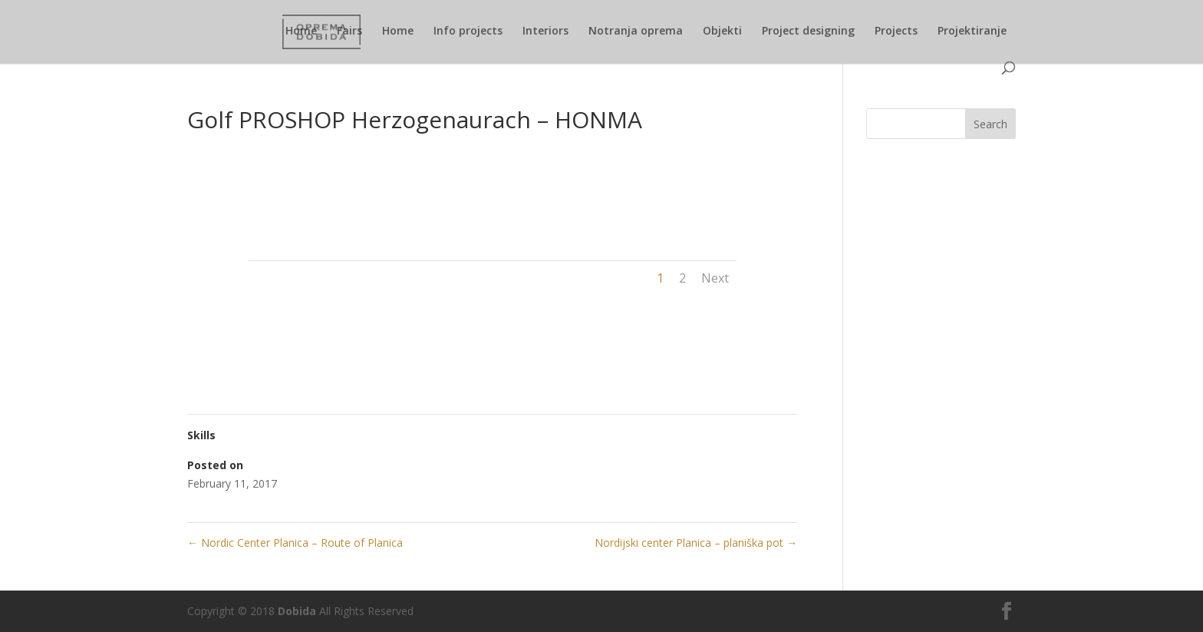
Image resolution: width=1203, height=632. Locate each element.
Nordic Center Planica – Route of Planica (295, 542)
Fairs (349, 31)
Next (715, 278)
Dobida (295, 611)
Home (301, 31)
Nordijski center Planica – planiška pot (696, 542)
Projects (896, 31)
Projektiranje (972, 31)
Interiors (545, 31)
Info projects (468, 31)
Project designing (808, 31)
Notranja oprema (635, 31)
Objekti (722, 31)
